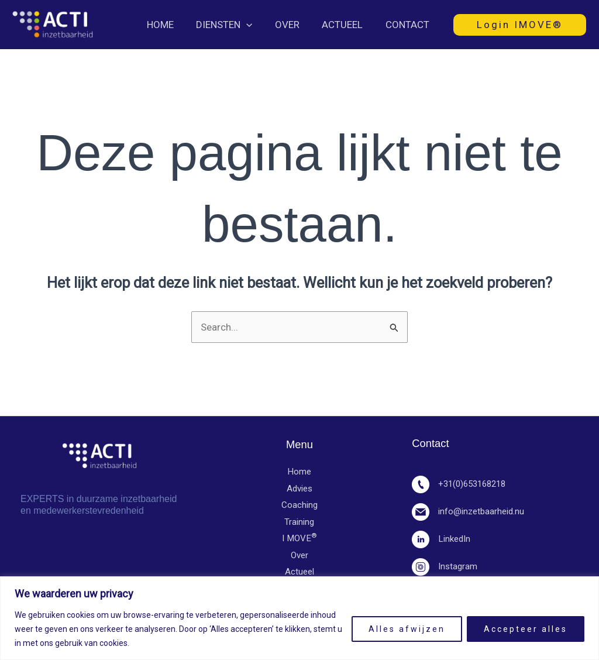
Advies (299, 488)
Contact (409, 24)
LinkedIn (441, 539)
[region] (299, 618)
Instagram (444, 566)
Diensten (233, 24)
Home (172, 24)
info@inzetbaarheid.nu (468, 511)
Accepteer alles (525, 629)
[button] (255, 24)
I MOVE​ (299, 539)
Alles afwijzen (407, 629)
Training (299, 522)
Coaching (299, 505)
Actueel (346, 24)
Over (293, 24)
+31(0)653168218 (462, 484)
